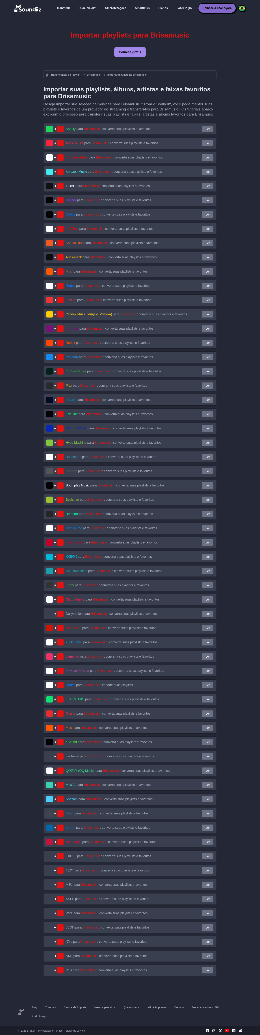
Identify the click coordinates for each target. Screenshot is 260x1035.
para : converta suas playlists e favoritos (108, 129)
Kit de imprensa (157, 1007)
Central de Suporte (75, 1007)
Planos (163, 8)
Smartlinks (142, 8)
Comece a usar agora (217, 8)
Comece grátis (130, 52)
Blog (34, 1007)
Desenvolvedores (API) (206, 1007)
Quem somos (132, 1007)
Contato (179, 1007)
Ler (208, 129)
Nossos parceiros (105, 1007)
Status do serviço (75, 1030)
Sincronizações (115, 8)
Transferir (63, 8)
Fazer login (184, 8)
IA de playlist (87, 8)
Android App (39, 1016)
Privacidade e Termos (50, 1030)
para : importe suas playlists (99, 685)
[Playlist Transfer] (28, 8)
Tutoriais (50, 1007)
